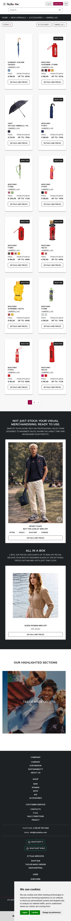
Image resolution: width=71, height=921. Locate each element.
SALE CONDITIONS (35, 816)
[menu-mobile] (4, 4)
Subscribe (58, 4)
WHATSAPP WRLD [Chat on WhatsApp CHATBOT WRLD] (35, 848)
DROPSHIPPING (35, 868)
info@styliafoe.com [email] (38, 832)
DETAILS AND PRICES (18, 82)
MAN (35, 784)
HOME (5, 17)
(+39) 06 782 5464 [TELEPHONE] (41, 828)
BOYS (35, 791)
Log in (49, 4)
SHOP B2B (35, 861)
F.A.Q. (35, 813)
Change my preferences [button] (51, 912)
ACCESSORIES (36, 17)
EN (66, 4)
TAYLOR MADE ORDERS (35, 864)
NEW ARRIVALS (18, 17)
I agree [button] (24, 912)
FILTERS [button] (7, 25)
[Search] (35, 9)
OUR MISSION (35, 766)
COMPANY (35, 762)
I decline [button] (35, 912)
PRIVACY (35, 820)
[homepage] (13, 4)
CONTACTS (35, 809)
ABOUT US (35, 773)
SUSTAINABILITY (35, 769)
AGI (35, 795)
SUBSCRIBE (35, 879)
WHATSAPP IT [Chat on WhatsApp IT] (35, 842)
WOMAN (35, 787)
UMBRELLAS (52, 17)
